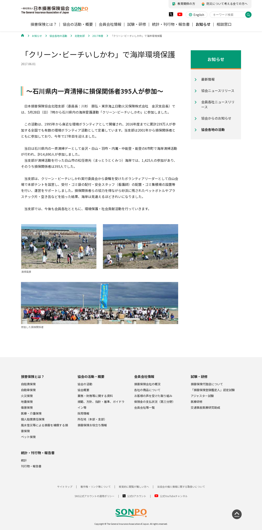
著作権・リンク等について (95, 486)
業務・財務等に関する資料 (95, 396)
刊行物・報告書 (31, 466)
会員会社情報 (144, 376)
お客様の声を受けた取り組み (153, 396)
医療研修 (196, 401)
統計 (24, 460)
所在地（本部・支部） (92, 419)
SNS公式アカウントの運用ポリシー (94, 496)
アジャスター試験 (202, 396)
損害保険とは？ (32, 376)
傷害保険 (27, 407)
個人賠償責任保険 (32, 419)
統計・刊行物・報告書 (37, 452)
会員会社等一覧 (144, 407)
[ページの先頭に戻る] (237, 514)
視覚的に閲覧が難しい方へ (134, 486)
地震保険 (27, 401)
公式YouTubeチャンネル (174, 496)
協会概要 (83, 390)
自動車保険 (28, 390)
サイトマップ (64, 486)
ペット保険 (28, 437)
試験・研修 (199, 376)
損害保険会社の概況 (147, 384)
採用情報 (83, 413)
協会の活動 (85, 384)
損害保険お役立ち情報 (92, 425)
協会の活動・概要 (91, 376)
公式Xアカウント (136, 496)
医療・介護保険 (31, 413)
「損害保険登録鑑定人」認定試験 (213, 390)
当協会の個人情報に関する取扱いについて (181, 486)
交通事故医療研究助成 (205, 407)
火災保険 (27, 396)
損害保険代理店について (207, 384)
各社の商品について (147, 390)
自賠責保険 (28, 384)
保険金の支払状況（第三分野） (154, 401)
